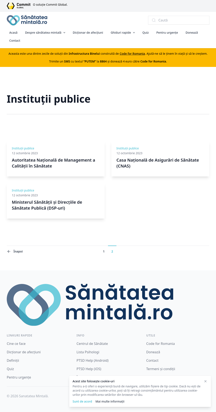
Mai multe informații (109, 401)
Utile (150, 335)
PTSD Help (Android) (93, 360)
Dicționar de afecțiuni (88, 33)
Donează (192, 33)
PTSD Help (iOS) (89, 369)
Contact (14, 41)
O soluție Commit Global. (50, 5)
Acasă (13, 33)
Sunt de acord (82, 401)
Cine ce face (16, 343)
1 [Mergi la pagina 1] (104, 251)
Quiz (145, 33)
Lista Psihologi (88, 352)
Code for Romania (160, 343)
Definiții (13, 360)
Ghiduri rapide (121, 33)
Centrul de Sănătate (92, 343)
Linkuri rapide (19, 335)
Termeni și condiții (160, 369)
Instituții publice (23, 148)
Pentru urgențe (167, 33)
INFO (81, 335)
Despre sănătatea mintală (43, 33)
